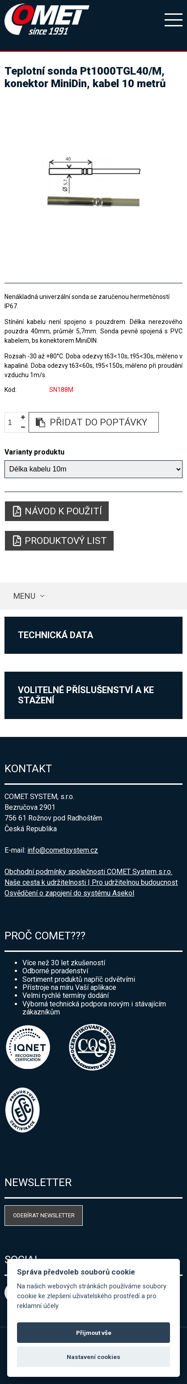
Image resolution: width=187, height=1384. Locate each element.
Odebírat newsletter (44, 1215)
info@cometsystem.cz (62, 850)
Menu (24, 596)
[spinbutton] (13, 422)
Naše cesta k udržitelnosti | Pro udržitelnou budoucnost (91, 882)
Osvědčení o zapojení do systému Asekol (69, 893)
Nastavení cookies (93, 1356)
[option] (93, 182)
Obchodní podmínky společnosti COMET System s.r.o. (88, 871)
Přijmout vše (93, 1332)
